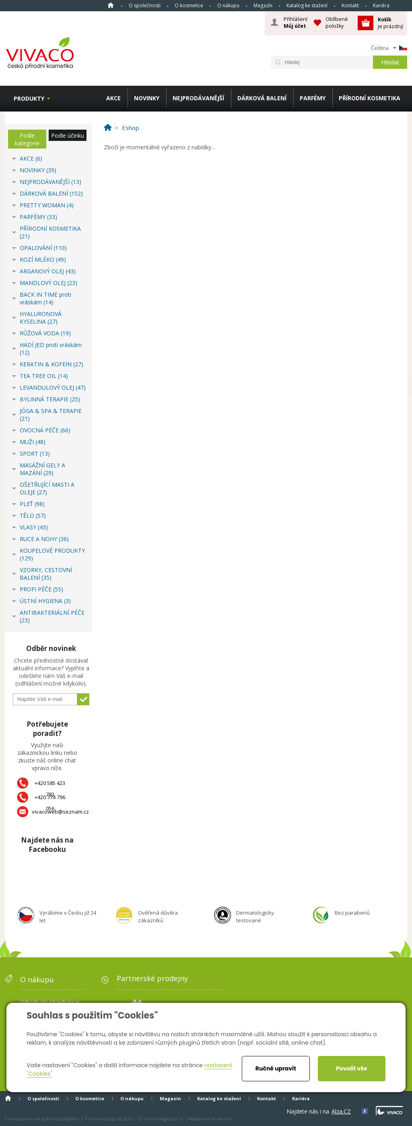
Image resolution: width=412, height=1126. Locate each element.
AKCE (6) (31, 158)
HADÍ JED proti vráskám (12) (51, 348)
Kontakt (350, 5)
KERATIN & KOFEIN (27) (51, 364)
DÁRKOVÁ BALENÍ (261, 98)
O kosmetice (189, 5)
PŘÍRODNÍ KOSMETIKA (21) (50, 232)
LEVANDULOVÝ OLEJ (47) (53, 387)
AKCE (113, 98)
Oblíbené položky (336, 22)
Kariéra (381, 5)
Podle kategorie (27, 139)
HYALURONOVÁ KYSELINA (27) (41, 317)
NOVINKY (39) (38, 170)
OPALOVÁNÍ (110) (43, 248)
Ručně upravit (275, 1068)
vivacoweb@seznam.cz (60, 811)
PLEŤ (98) (32, 504)
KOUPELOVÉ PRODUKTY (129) (52, 554)
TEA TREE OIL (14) (44, 376)
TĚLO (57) (33, 515)
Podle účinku (67, 135)
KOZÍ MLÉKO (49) (43, 259)
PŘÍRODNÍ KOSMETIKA (369, 98)
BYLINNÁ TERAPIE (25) (50, 399)
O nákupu (228, 5)
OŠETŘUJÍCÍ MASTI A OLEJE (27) (47, 488)
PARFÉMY (312, 98)
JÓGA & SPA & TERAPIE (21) (51, 414)
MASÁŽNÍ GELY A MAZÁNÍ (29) (42, 469)
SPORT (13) (35, 453)
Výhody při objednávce (49, 1002)
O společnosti (145, 5)
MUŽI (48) (32, 442)
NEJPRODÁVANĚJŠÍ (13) (50, 182)
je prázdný (390, 22)
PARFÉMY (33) (38, 217)
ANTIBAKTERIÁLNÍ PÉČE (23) (52, 616)
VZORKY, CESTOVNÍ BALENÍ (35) (46, 573)
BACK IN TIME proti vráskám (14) (45, 298)
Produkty (29, 98)
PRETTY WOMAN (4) (47, 205)
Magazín (262, 5)
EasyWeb (69, 1119)
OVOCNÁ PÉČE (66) (45, 430)
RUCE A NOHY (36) (44, 539)
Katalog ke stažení (307, 5)
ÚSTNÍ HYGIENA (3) (45, 601)
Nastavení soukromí (210, 1119)
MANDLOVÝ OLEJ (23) (48, 283)
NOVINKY (146, 98)
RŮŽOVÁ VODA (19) (45, 333)
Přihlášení (295, 22)
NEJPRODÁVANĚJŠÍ (198, 98)
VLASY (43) (34, 527)
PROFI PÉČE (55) (41, 589)
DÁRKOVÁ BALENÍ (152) (51, 193)
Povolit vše (351, 1068)
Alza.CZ (341, 1111)
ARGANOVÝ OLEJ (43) (48, 271)
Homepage (110, 5)
